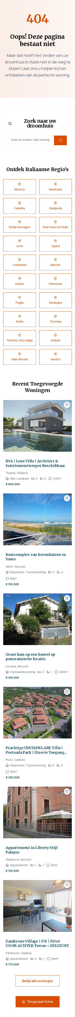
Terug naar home (37, 1001)
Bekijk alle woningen (37, 981)
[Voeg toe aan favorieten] (67, 405)
